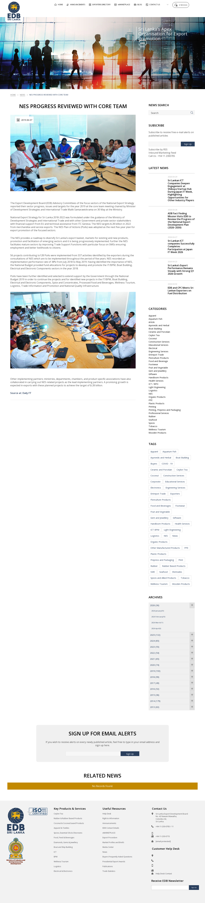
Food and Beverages (161, 505)
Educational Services (158, 345)
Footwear (153, 364)
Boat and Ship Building (63, 847)
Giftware (153, 374)
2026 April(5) (156, 628)
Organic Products (157, 397)
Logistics (153, 390)
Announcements (109, 823)
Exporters (175, 493)
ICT (55, 852)
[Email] (170, 887)
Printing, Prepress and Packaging (165, 409)
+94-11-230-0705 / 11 (164, 826)
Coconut (153, 338)
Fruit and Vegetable (158, 367)
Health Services (156, 380)
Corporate (156, 481)
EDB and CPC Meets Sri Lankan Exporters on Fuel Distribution (180, 290)
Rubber (152, 416)
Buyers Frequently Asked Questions (117, 856)
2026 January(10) (158, 611)
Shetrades (177, 571)
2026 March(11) (157, 622)
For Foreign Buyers (113, 12)
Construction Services (159, 341)
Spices (152, 423)
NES (151, 393)
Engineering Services (158, 351)
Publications (107, 866)
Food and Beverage (158, 361)
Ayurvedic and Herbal (159, 325)
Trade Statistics (108, 871)
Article (152, 322)
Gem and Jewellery (157, 370)
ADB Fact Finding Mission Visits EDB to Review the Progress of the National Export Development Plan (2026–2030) (181, 220)
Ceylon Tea (154, 335)
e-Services (184, 5)
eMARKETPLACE (108, 833)
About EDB (173, 12)
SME (153, 571)
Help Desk (106, 813)
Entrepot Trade (156, 354)
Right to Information (110, 818)
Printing (152, 406)
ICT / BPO (153, 384)
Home (13, 94)
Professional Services (159, 413)
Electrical (153, 348)
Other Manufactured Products (165, 547)
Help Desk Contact (164, 873)
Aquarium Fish (155, 318)
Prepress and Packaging (162, 560)
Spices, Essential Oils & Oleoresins (68, 833)
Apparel (152, 315)
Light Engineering (157, 387)
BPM (55, 856)
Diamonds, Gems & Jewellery (66, 842)
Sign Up (188, 144)
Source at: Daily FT (20, 393)
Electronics (156, 487)
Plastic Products (156, 403)
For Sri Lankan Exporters (145, 12)
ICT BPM (155, 529)
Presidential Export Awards (113, 861)
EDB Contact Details (110, 828)
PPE (150, 400)
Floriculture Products (159, 358)
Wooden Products (157, 432)
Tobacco (153, 426)
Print (180, 560)
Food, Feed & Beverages (64, 837)
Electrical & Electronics (63, 871)
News (22, 94)
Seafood (153, 419)
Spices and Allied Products (163, 578)
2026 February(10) (158, 617)
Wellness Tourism (157, 429)
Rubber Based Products (173, 566)
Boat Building (155, 328)
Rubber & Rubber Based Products (68, 818)
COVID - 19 (167, 463)
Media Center (108, 847)
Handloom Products (158, 377)
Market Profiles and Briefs (113, 842)
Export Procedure (109, 837)
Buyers (154, 463)
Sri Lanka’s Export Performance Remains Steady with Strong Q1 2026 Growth (181, 270)
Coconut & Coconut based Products (69, 823)
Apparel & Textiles (61, 828)
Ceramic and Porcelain (159, 331)
